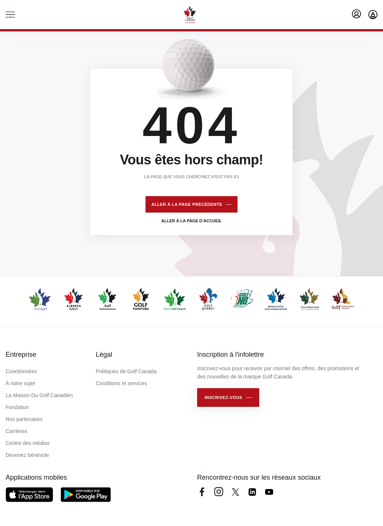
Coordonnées (21, 371)
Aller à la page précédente (187, 204)
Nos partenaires (24, 419)
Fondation (17, 407)
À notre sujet (20, 383)
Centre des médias (28, 443)
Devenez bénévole (27, 455)
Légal (104, 354)
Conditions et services (121, 383)
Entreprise (21, 354)
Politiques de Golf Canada (126, 371)
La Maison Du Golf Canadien (39, 395)
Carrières (16, 431)
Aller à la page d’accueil (191, 221)
